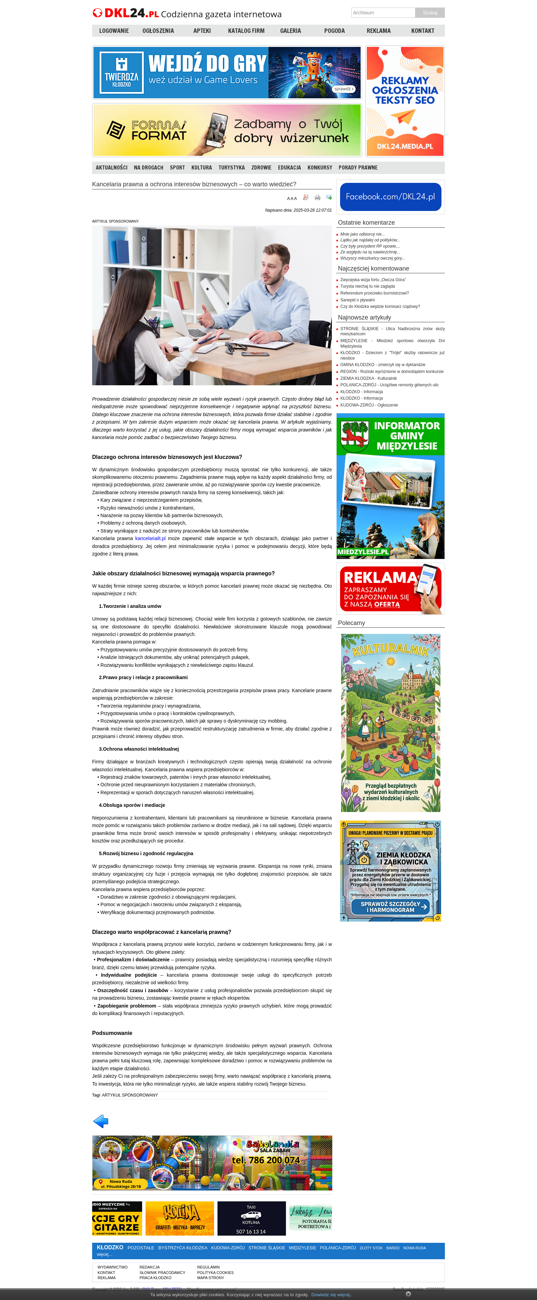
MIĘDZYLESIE (302, 1248)
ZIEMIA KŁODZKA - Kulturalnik (368, 378)
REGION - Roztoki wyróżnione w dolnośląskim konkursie (392, 371)
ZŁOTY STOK (371, 1248)
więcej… (104, 1254)
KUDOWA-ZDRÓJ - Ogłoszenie (369, 405)
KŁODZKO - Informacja (361, 391)
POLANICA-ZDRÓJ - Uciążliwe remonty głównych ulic (389, 385)
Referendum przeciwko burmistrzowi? (374, 293)
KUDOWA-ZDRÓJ (228, 1248)
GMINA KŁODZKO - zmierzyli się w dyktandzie (382, 364)
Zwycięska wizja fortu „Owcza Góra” (373, 279)
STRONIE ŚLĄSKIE (267, 1248)
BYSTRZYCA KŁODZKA (182, 1247)
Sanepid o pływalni (357, 300)
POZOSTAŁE (140, 1247)
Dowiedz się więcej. (331, 1294)
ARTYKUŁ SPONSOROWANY (130, 1095)
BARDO (392, 1248)
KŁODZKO (110, 1247)
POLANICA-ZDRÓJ (338, 1248)
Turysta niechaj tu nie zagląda (367, 286)
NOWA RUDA (414, 1248)
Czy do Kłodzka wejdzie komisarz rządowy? (380, 306)
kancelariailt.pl (150, 538)
